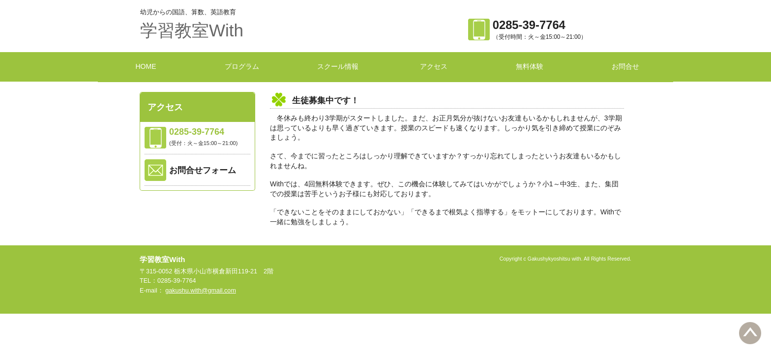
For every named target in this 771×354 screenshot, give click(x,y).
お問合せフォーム (202, 170)
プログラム (242, 66)
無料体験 (529, 66)
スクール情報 (337, 66)
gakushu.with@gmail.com (200, 290)
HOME (146, 66)
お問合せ (625, 66)
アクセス (433, 66)
